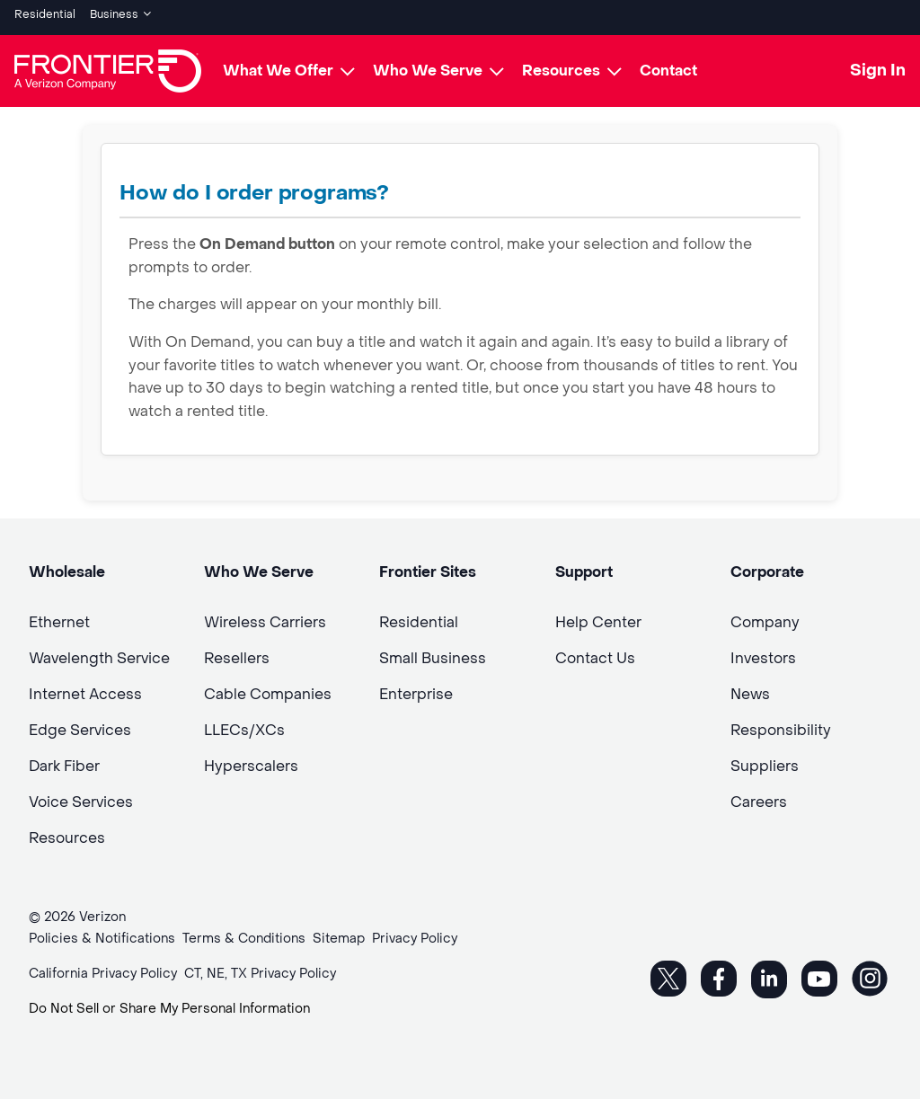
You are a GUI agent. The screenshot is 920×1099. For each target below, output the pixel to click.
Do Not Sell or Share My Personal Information (169, 1002)
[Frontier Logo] (107, 65)
